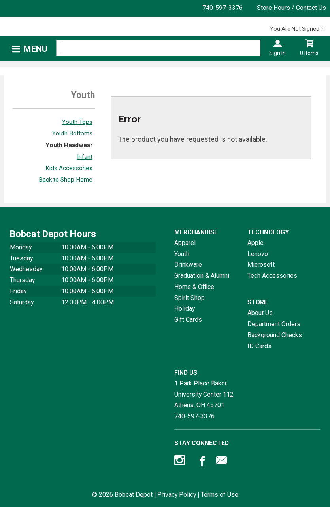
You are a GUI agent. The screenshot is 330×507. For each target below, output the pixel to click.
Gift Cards (188, 319)
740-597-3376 (222, 7)
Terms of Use (219, 494)
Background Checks (274, 335)
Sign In (277, 53)
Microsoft (261, 264)
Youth (181, 254)
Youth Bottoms (72, 133)
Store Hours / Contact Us (291, 7)
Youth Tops (77, 121)
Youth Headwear (68, 145)
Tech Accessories (272, 275)
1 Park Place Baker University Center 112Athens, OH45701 (204, 394)
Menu (35, 49)
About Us (260, 313)
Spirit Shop (189, 298)
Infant (84, 156)
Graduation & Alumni (201, 275)
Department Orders (273, 324)
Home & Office (194, 287)
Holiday (184, 308)
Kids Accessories (68, 168)
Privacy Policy (176, 494)
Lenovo (257, 254)
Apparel (185, 243)
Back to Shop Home (65, 179)
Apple (255, 243)
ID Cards (259, 346)
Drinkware (188, 264)
